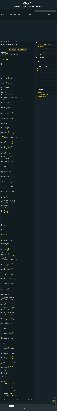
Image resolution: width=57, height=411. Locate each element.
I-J (22, 14)
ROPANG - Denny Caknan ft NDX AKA (44, 44)
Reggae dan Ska (40, 80)
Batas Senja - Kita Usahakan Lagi (43, 50)
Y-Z (53, 14)
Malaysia (39, 84)
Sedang (53, 400)
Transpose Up (12, 49)
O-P (34, 14)
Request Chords (40, 92)
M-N (30, 14)
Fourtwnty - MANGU (41, 52)
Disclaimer (12, 408)
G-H (19, 14)
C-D (11, 14)
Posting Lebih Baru (4, 400)
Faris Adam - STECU (41, 54)
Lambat (53, 398)
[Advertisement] (28, 30)
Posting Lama (30, 400)
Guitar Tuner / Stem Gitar (42, 96)
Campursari (39, 72)
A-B (7, 14)
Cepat (53, 403)
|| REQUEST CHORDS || (17, 390)
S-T (41, 14)
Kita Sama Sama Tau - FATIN (8, 395)
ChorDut (28, 3)
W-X (49, 14)
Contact (7, 408)
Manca (38, 86)
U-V (45, 14)
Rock (38, 78)
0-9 (2, 18)
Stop (53, 405)
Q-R (37, 14)
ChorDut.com (27, 408)
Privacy (16, 408)
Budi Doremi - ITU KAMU (42, 48)
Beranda (17, 399)
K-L (26, 14)
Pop (38, 76)
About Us (3, 408)
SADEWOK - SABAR (41, 46)
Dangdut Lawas (40, 68)
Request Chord (9, 18)
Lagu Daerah (39, 74)
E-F (15, 14)
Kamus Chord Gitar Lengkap (43, 94)
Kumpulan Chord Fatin (8, 383)
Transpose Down (22, 49)
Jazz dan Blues (40, 82)
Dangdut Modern (40, 70)
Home (2, 14)
